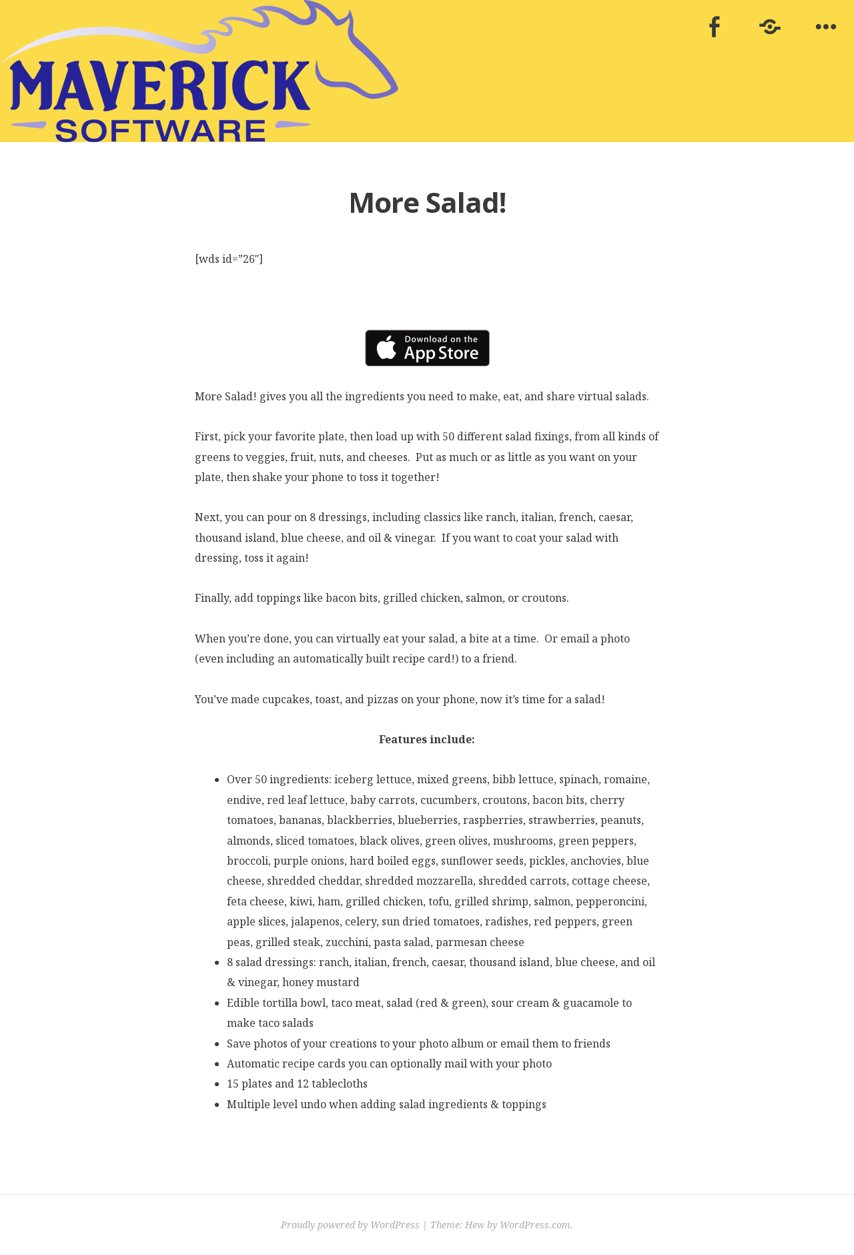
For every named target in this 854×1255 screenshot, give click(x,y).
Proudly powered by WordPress (350, 1224)
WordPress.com (535, 1224)
